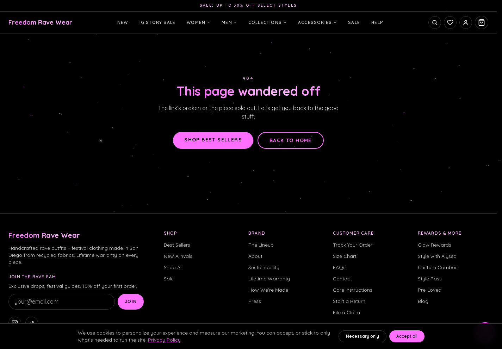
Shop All (173, 267)
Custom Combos (438, 267)
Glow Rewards (434, 245)
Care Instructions (352, 290)
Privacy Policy (164, 340)
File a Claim (346, 312)
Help (377, 22)
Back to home (290, 140)
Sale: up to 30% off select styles (248, 5)
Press (254, 301)
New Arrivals (178, 256)
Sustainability (263, 267)
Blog (423, 301)
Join (131, 301)
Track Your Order (352, 245)
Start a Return (349, 301)
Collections (267, 22)
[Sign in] (465, 22)
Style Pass (430, 278)
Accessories (317, 22)
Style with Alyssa (437, 256)
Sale (354, 22)
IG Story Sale (158, 22)
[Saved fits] (450, 22)
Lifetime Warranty (269, 278)
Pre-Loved (429, 290)
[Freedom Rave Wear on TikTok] (31, 323)
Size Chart (345, 256)
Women (198, 22)
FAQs (339, 267)
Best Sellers (177, 245)
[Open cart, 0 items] (481, 22)
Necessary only (362, 336)
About (255, 256)
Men (229, 22)
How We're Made (268, 290)
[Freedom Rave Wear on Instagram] (14, 323)
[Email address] (61, 302)
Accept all (406, 336)
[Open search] (434, 22)
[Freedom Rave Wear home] (40, 22)
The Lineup (261, 245)
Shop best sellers (213, 140)
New (122, 22)
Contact (342, 278)
